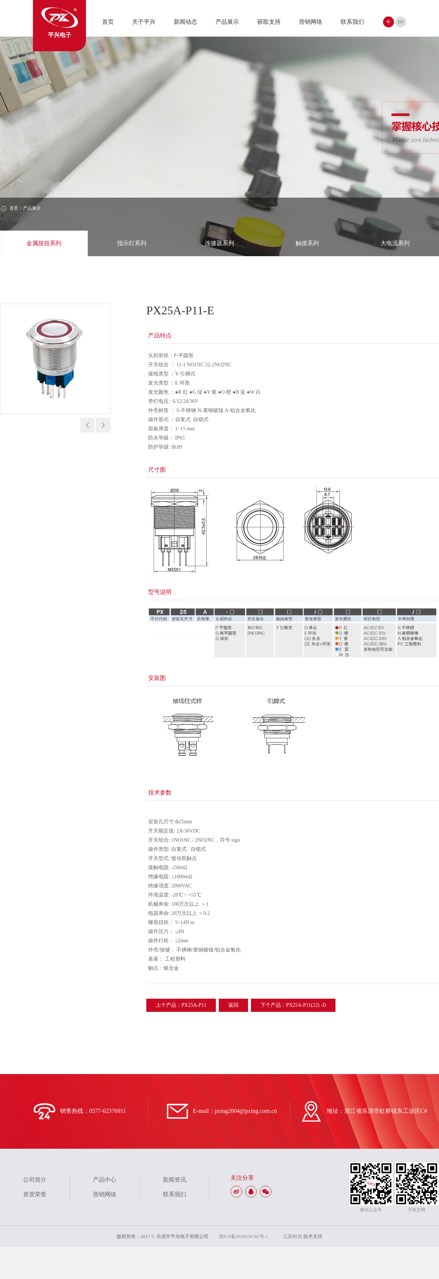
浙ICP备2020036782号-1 (243, 1236)
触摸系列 (307, 243)
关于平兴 (143, 22)
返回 (233, 1005)
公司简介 (34, 1180)
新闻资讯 (174, 1180)
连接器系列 (219, 243)
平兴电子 (59, 22)
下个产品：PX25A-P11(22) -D (293, 1005)
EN (401, 22)
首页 (108, 22)
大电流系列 (395, 243)
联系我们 (352, 22)
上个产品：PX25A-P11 (181, 1005)
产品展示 (227, 22)
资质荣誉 (34, 1194)
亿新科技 (292, 1236)
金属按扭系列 (43, 243)
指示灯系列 (131, 243)
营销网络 (310, 22)
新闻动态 (185, 22)
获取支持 (269, 22)
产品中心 (104, 1180)
